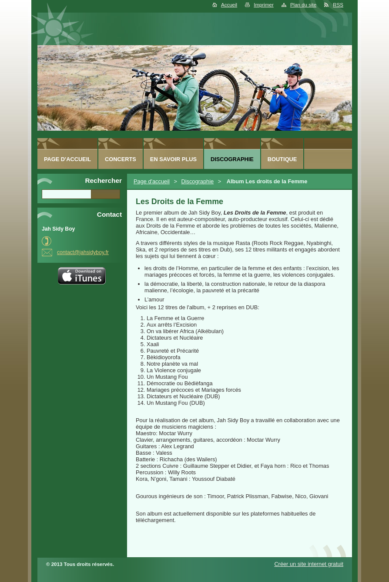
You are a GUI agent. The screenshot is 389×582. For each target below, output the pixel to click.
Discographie (197, 181)
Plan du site (303, 4)
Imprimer (263, 4)
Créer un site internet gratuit (308, 564)
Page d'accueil (152, 181)
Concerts (120, 159)
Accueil (229, 4)
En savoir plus (173, 159)
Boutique (282, 159)
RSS (338, 4)
